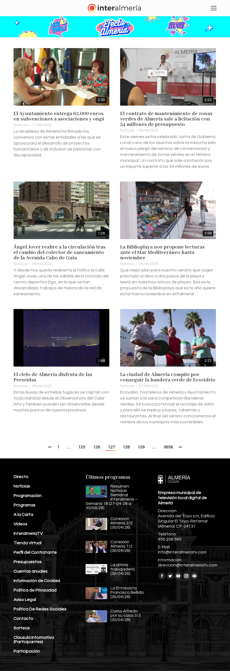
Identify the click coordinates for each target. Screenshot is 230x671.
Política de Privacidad (34, 590)
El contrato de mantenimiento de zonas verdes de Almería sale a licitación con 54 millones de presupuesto (166, 119)
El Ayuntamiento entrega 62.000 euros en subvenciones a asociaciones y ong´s (58, 116)
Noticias (20, 125)
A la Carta (23, 514)
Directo (20, 477)
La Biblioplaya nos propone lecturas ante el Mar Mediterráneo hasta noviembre (162, 252)
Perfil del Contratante (35, 552)
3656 (168, 447)
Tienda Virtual (27, 543)
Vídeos (20, 524)
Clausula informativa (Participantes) (33, 639)
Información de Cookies (36, 581)
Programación (27, 496)
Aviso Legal (24, 600)
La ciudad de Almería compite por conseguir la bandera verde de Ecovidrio (167, 377)
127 (111, 447)
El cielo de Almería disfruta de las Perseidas (52, 377)
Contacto (23, 618)
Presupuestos (27, 562)
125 (81, 447)
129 (141, 447)
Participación (26, 651)
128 (126, 447)
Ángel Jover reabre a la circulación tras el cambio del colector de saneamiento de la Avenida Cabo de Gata (59, 252)
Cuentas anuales (30, 571)
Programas (24, 505)
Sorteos (21, 628)
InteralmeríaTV (28, 533)
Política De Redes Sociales (39, 609)
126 (96, 447)
